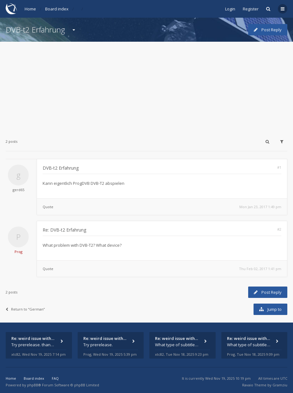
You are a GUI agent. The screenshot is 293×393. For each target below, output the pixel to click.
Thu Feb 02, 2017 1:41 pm (260, 268)
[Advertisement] (146, 86)
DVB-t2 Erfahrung (35, 29)
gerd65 (18, 189)
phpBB (32, 385)
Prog (18, 251)
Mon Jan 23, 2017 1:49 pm (260, 206)
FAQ (55, 378)
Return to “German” (25, 309)
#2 (279, 229)
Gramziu (279, 385)
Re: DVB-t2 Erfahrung (64, 230)
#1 (279, 167)
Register (251, 9)
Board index (57, 9)
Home (30, 9)
